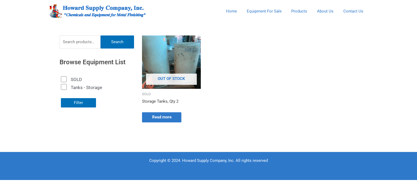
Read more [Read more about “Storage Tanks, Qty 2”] (162, 117)
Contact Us (354, 11)
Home (239, 11)
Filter (78, 102)
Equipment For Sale (270, 11)
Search (117, 41)
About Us (328, 11)
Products (304, 11)
